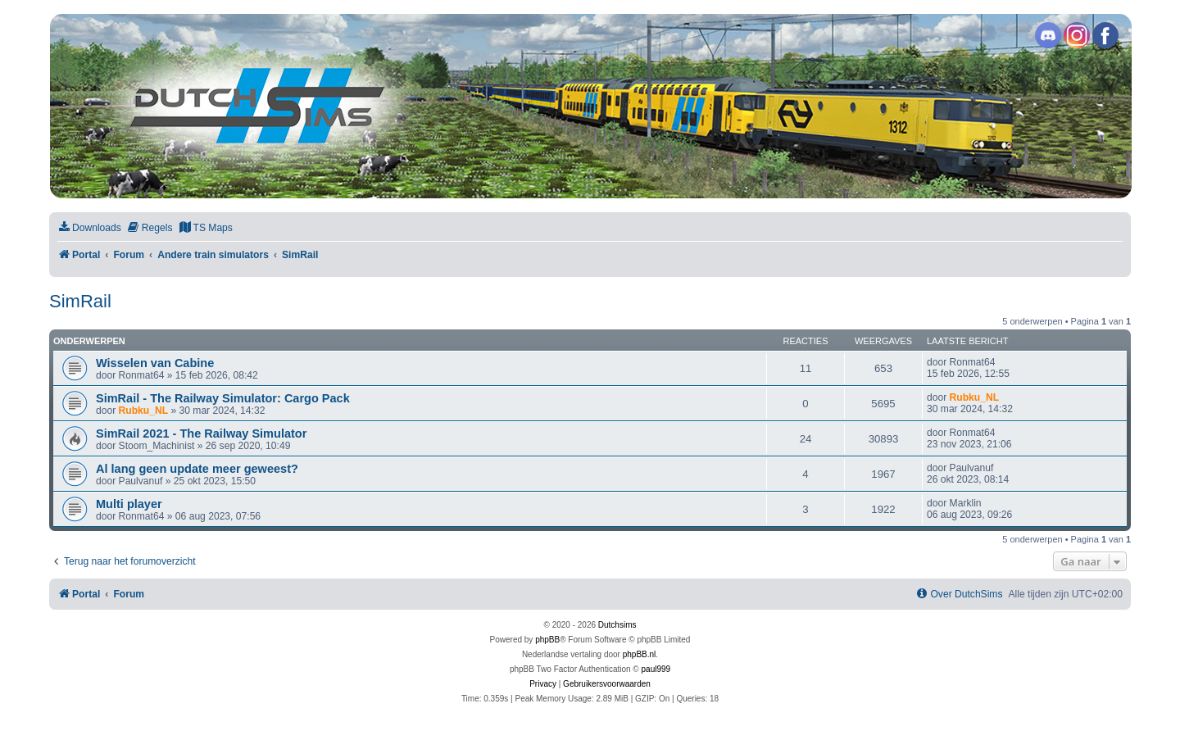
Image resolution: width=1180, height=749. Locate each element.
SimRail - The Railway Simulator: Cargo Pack (223, 398)
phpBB (547, 639)
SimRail (80, 301)
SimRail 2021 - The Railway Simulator (201, 433)
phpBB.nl (639, 654)
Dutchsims (617, 624)
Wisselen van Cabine (155, 363)
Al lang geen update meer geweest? (197, 468)
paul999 (656, 669)
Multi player (129, 504)
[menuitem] (89, 228)
